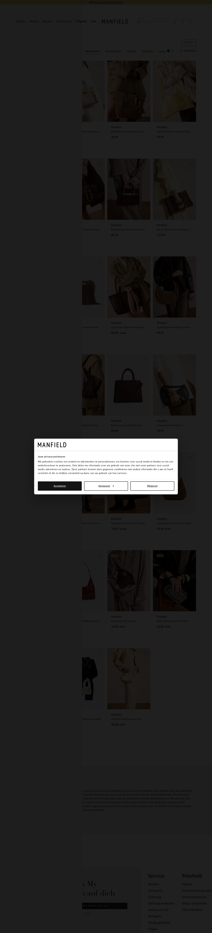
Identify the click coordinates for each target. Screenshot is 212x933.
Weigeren (152, 486)
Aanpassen (106, 486)
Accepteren (60, 486)
